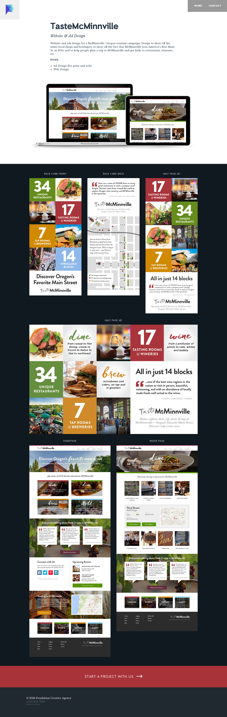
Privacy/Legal (33, 704)
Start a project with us (109, 676)
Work (198, 6)
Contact (215, 6)
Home (10, 10)
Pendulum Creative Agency (53, 698)
